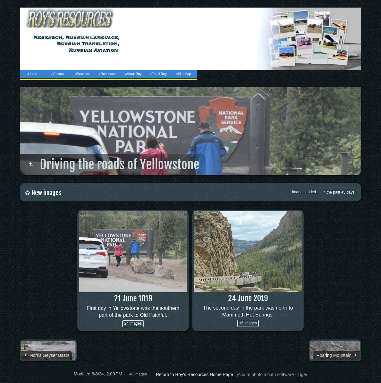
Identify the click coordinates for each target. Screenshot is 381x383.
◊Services (82, 74)
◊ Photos (57, 74)
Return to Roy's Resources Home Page (194, 374)
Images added (304, 192)
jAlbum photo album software (265, 374)
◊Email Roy (158, 74)
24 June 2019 (248, 298)
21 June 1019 (133, 298)
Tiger (302, 374)
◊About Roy (133, 74)
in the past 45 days (338, 192)
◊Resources (107, 74)
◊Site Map (183, 74)
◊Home (32, 74)
